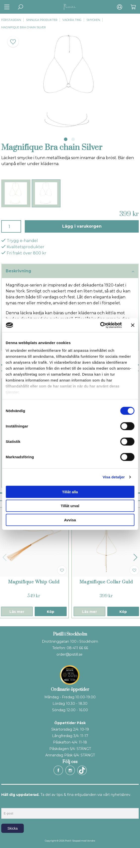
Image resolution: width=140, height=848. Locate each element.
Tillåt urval (70, 506)
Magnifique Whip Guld (33, 582)
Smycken (93, 20)
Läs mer (16, 611)
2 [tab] (73, 139)
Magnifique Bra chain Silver (23, 27)
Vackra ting (72, 20)
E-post (5, 804)
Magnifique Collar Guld (106, 582)
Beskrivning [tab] (70, 271)
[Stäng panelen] (132, 325)
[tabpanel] (70, 82)
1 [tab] (65, 139)
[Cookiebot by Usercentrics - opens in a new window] (100, 325)
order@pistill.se (69, 654)
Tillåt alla (70, 492)
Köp (50, 611)
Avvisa (70, 520)
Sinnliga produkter (41, 20)
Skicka (12, 828)
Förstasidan (11, 20)
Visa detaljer (114, 477)
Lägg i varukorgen (82, 226)
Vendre (91, 840)
